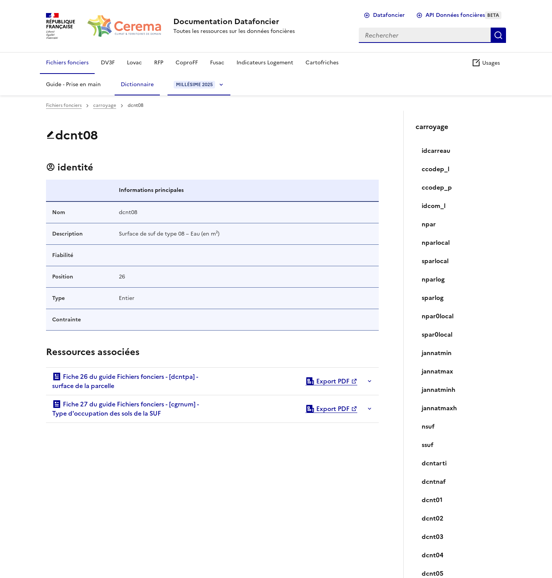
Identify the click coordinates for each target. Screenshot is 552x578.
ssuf (428, 444)
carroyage (104, 105)
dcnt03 (433, 536)
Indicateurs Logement (265, 63)
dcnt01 (432, 499)
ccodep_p (437, 187)
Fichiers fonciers (67, 63)
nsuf (428, 426)
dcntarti (434, 463)
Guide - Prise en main (73, 84)
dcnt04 (433, 555)
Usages (486, 63)
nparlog (433, 279)
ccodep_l (435, 169)
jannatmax (437, 371)
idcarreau (436, 150)
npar (429, 224)
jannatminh (438, 389)
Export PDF (328, 381)
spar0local (437, 334)
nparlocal (436, 242)
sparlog (433, 297)
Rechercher (498, 35)
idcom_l (433, 205)
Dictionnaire (137, 84)
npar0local (437, 316)
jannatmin (437, 352)
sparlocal (435, 260)
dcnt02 (433, 518)
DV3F (108, 63)
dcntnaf (434, 481)
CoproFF (187, 63)
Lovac (134, 63)
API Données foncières (463, 15)
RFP (158, 63)
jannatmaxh (439, 408)
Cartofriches (322, 63)
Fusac (217, 63)
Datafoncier (389, 15)
